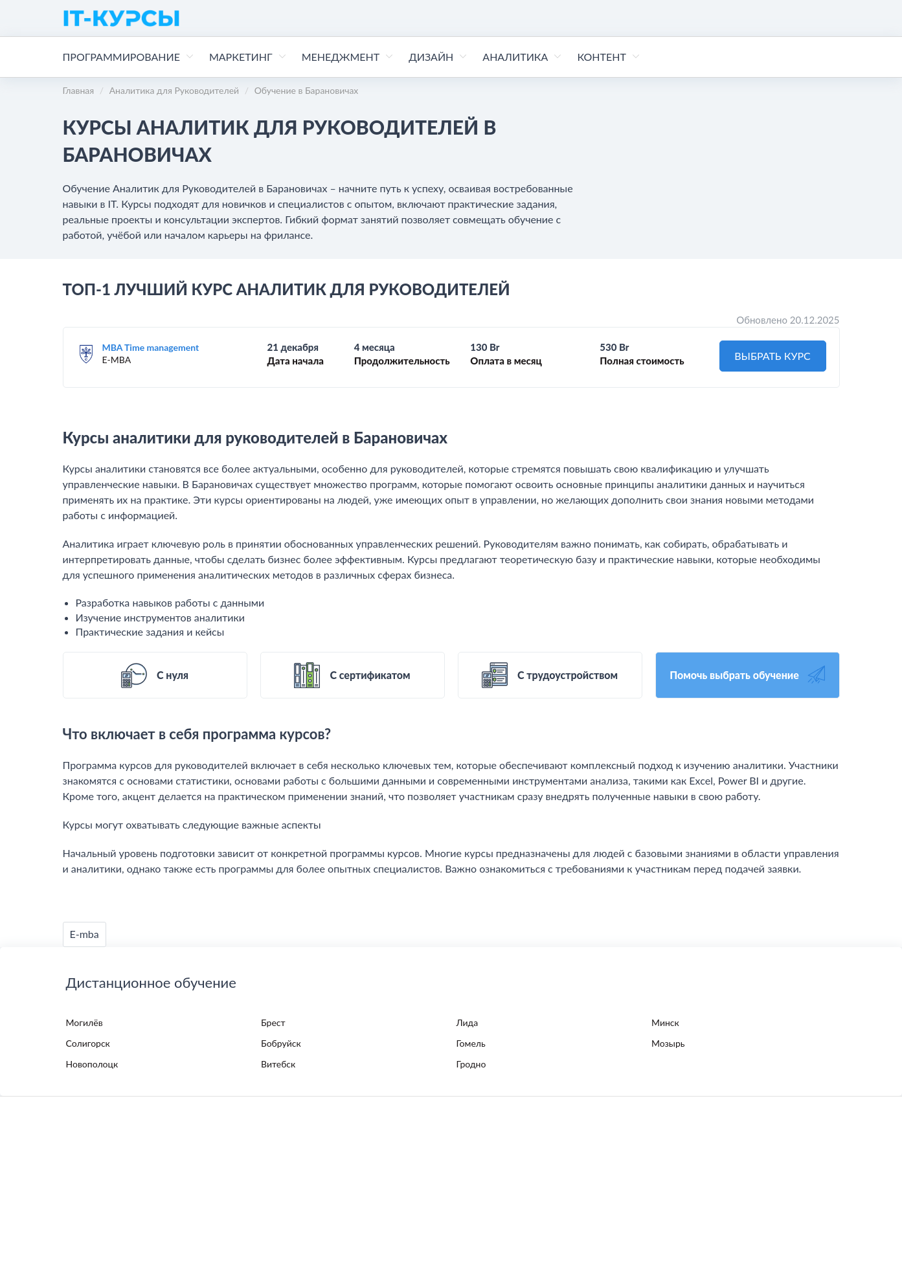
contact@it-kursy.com (377, 1186)
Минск (665, 1022)
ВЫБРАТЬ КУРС (772, 356)
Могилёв (84, 1022)
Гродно (471, 1063)
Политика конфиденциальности (130, 1159)
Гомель (471, 1043)
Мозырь (668, 1043)
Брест (273, 1022)
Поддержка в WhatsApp (251, 1186)
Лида (468, 1022)
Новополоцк (92, 1063)
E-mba (84, 934)
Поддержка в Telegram (121, 1186)
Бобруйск (281, 1043)
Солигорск (88, 1043)
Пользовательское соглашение (273, 1159)
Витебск (278, 1063)
